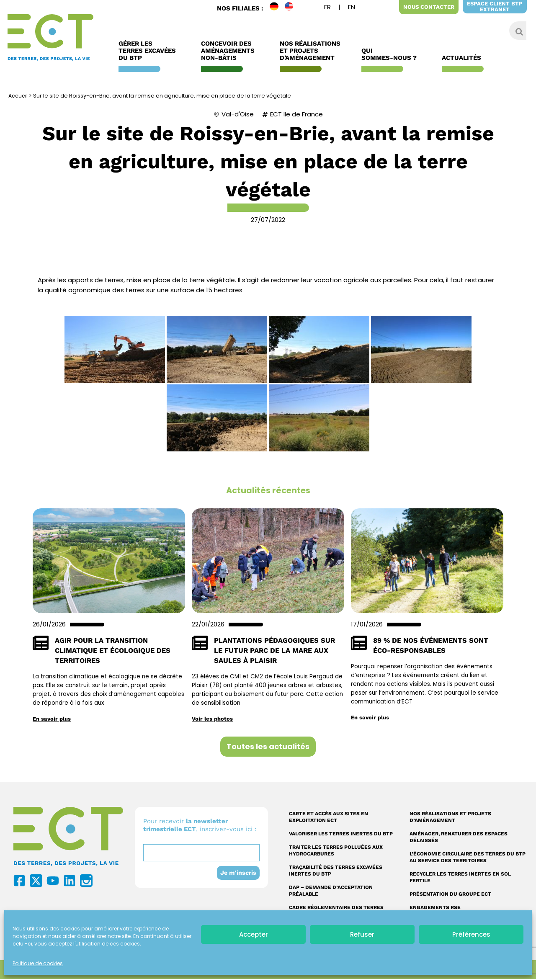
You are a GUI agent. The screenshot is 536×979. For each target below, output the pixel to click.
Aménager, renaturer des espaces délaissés (459, 837)
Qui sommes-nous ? (391, 54)
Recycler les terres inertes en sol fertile (460, 877)
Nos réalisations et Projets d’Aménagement (310, 51)
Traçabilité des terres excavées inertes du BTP (335, 870)
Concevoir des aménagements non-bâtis (230, 51)
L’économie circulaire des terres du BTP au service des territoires (468, 857)
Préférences (471, 934)
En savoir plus (52, 718)
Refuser (362, 934)
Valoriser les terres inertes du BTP (341, 834)
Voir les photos (212, 718)
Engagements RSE (435, 907)
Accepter (253, 934)
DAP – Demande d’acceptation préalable (331, 890)
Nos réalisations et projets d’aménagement (450, 817)
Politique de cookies (38, 963)
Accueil (18, 95)
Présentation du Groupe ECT (450, 894)
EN (292, 8)
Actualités (463, 58)
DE (277, 8)
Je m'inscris (237, 872)
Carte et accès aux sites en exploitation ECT (328, 817)
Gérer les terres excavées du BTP (149, 51)
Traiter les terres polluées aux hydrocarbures (336, 850)
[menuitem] (327, 8)
